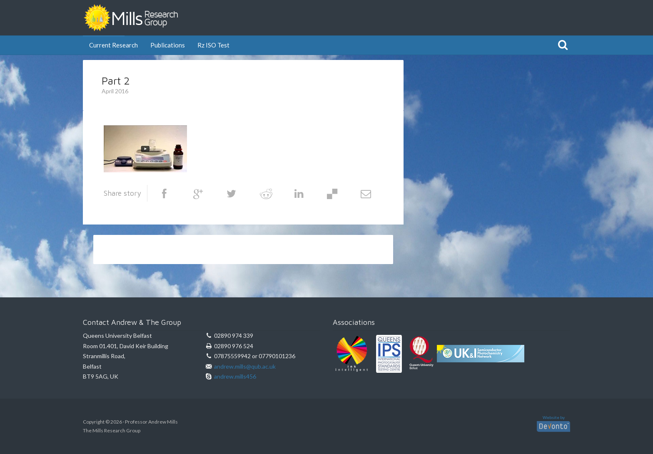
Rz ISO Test (213, 44)
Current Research (113, 44)
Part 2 (116, 81)
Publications (167, 44)
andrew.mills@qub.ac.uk (245, 366)
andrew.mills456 (235, 376)
